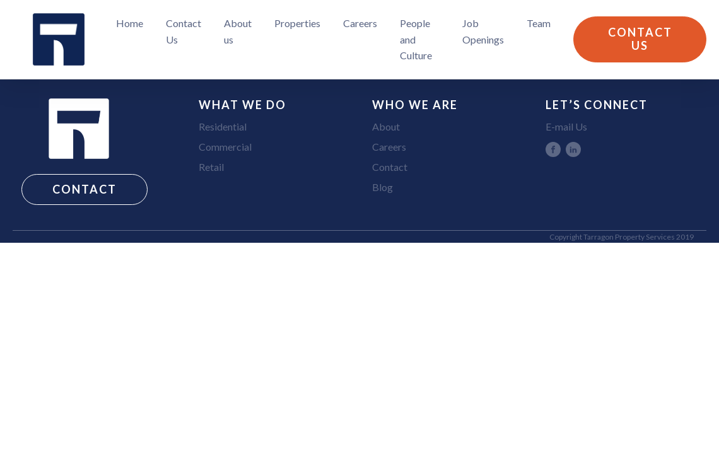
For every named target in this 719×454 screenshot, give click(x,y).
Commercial (225, 147)
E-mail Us (566, 126)
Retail (211, 167)
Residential (223, 126)
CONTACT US (640, 39)
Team (539, 23)
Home (129, 23)
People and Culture (416, 39)
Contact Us (183, 31)
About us (238, 31)
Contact (389, 167)
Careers (360, 23)
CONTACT (84, 189)
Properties (297, 23)
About (386, 126)
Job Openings (483, 31)
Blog (382, 187)
